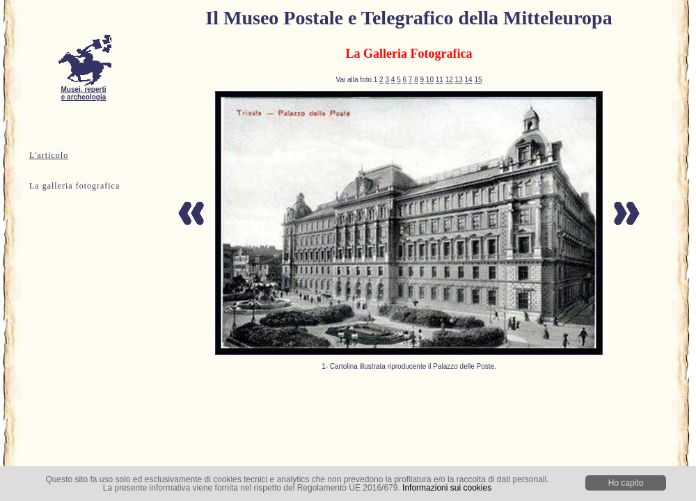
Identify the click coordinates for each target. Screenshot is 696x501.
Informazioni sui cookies (446, 488)
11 (439, 80)
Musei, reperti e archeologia (83, 90)
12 (449, 80)
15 (478, 80)
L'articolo (48, 155)
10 (430, 80)
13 (459, 80)
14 (468, 80)
